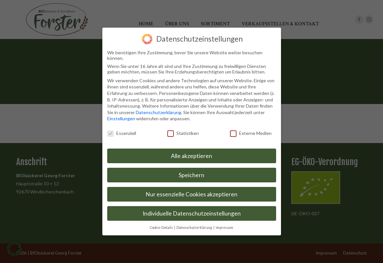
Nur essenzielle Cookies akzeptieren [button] (191, 193)
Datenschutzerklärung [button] (194, 226)
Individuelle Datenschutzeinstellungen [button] (192, 212)
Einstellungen (121, 117)
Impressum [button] (224, 226)
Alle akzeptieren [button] (191, 154)
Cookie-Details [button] (161, 226)
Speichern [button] (191, 173)
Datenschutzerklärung (158, 111)
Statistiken (183, 132)
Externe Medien (251, 132)
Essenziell (121, 132)
